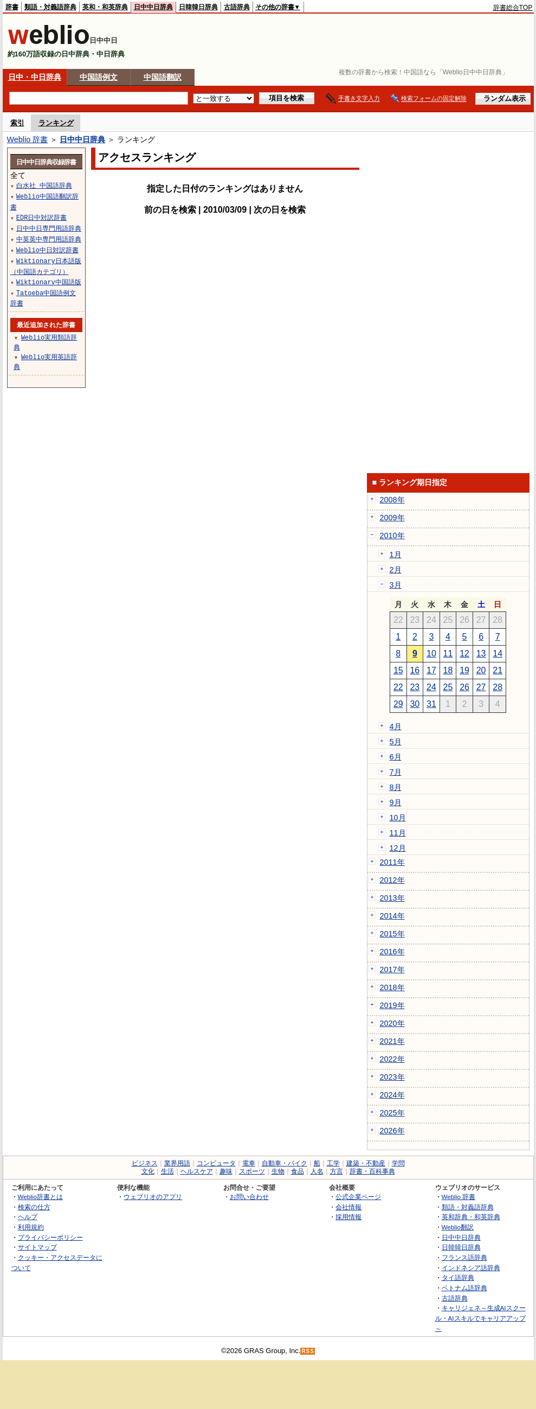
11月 (398, 832)
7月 (396, 772)
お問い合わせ (249, 1196)
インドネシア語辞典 (471, 1267)
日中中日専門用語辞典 (48, 228)
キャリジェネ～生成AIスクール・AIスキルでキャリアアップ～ (480, 1317)
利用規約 (31, 1227)
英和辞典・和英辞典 (471, 1216)
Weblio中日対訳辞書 (47, 249)
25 (448, 687)
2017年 (392, 969)
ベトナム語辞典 (464, 1287)
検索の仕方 (34, 1206)
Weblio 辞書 (27, 139)
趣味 (226, 1171)
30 (414, 704)
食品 (297, 1171)
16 (414, 670)
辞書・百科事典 (372, 1171)
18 (448, 670)
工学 (333, 1163)
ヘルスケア (196, 1171)
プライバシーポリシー (50, 1237)
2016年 (392, 951)
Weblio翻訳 (458, 1227)
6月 (396, 757)
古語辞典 (237, 7)
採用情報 (348, 1216)
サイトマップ (37, 1247)
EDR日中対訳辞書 (41, 217)
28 (497, 687)
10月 (398, 817)
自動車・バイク (284, 1163)
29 (398, 704)
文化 (147, 1171)
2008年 (392, 499)
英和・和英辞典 (105, 7)
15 (398, 670)
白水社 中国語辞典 (44, 185)
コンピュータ (216, 1163)
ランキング (56, 123)
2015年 (392, 933)
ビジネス (145, 1163)
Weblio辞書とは (40, 1196)
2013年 (392, 898)
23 (414, 687)
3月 (396, 585)
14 (497, 653)
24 (431, 687)
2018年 (392, 987)
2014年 (392, 915)
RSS (307, 1351)
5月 (396, 741)
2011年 (392, 862)
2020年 (392, 1023)
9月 (396, 802)
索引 (17, 123)
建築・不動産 (365, 1163)
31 (431, 704)
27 (481, 687)
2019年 (392, 1005)
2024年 (392, 1095)
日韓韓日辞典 (198, 7)
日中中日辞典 (153, 7)
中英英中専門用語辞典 (48, 239)
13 (481, 653)
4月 (396, 726)
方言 (336, 1171)
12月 (398, 848)
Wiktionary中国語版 (48, 281)
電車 (248, 1163)
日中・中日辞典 (34, 77)
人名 (317, 1171)
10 (431, 653)
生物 (278, 1171)
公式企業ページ (358, 1196)
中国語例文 (99, 77)
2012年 (392, 880)
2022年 (392, 1059)
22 (398, 687)
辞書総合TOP (513, 7)
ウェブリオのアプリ (153, 1196)
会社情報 (348, 1206)
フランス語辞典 (464, 1257)
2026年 (392, 1130)
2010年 (392, 535)
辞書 (11, 7)
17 (431, 670)
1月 (396, 554)
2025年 (392, 1112)
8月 (396, 787)
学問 (398, 1163)
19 (464, 670)
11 (448, 653)
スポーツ (252, 1171)
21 (497, 670)
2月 (396, 569)
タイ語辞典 (458, 1277)
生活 (167, 1171)
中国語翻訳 (163, 77)
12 (464, 653)
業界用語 (177, 1163)
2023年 (392, 1077)
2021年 (392, 1041)
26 (464, 687)
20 (481, 670)
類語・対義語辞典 (50, 7)
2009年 (392, 517)
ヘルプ (27, 1216)
